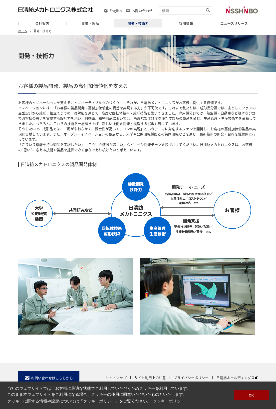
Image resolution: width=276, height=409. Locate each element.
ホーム (22, 31)
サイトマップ (116, 377)
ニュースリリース (234, 23)
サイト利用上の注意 (150, 377)
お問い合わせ (142, 10)
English (116, 10)
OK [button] (251, 395)
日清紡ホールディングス (235, 377)
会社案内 (42, 23)
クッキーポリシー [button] (169, 401)
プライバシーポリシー (191, 377)
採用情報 (186, 23)
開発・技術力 (138, 23)
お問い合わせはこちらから (52, 377)
